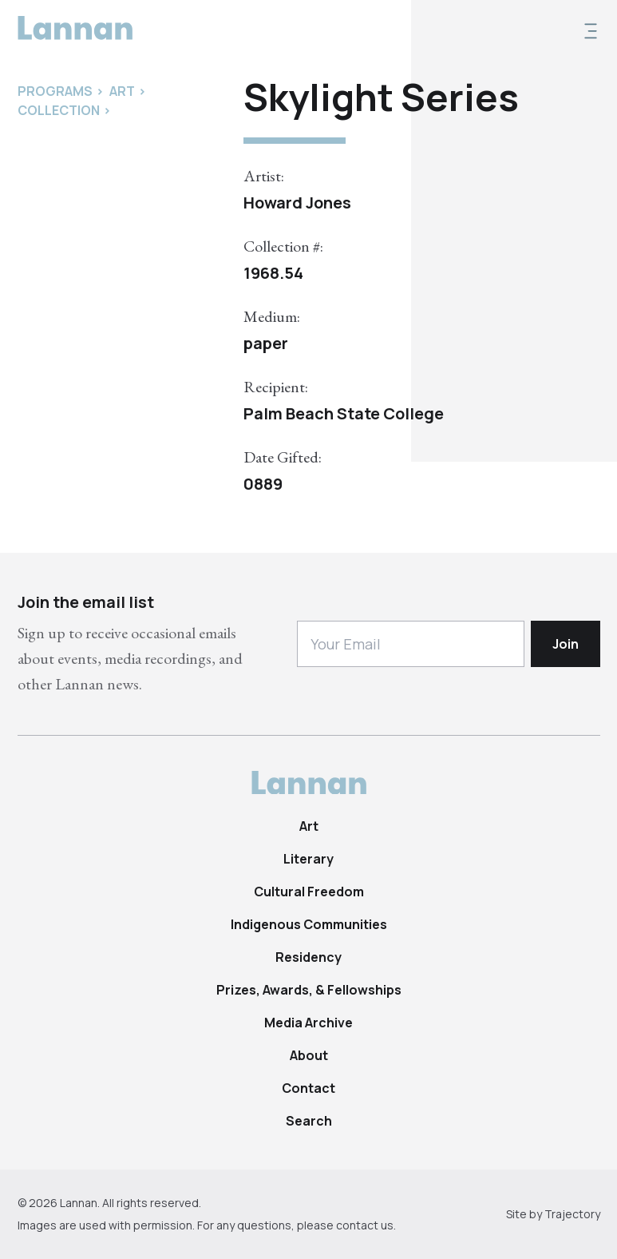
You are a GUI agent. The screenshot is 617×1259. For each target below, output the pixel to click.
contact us (365, 1225)
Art (308, 826)
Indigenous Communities (309, 924)
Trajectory (572, 1213)
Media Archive (308, 1022)
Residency (308, 957)
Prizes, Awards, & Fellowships (308, 990)
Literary (308, 859)
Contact (308, 1088)
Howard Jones (297, 202)
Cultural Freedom (309, 891)
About (309, 1055)
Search (309, 1121)
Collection (59, 110)
